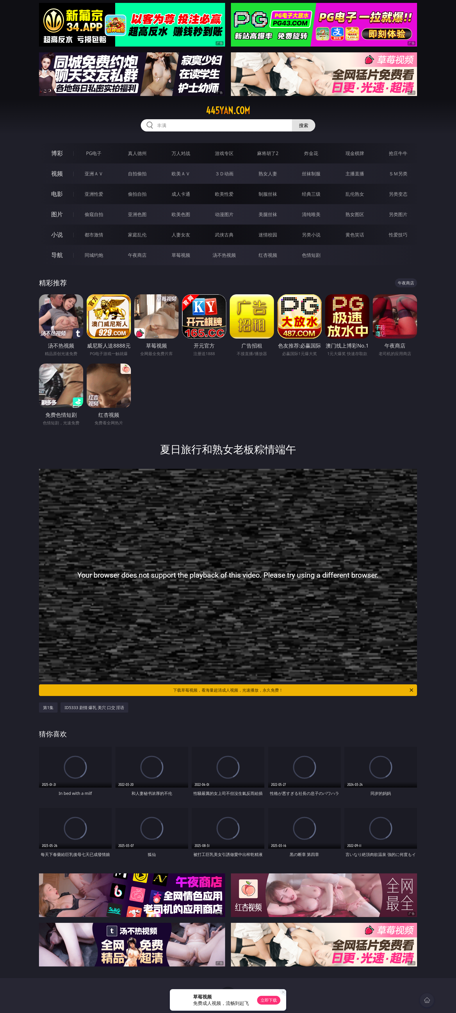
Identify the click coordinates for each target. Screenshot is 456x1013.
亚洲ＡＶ (94, 173)
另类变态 (398, 194)
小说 (57, 234)
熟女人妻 (268, 173)
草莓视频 (181, 255)
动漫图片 (224, 214)
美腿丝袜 (268, 214)
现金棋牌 (354, 153)
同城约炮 (94, 255)
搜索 (303, 125)
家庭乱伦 (137, 235)
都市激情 (94, 235)
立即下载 (269, 1000)
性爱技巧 (398, 235)
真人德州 (137, 153)
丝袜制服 (311, 173)
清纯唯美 (311, 214)
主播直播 (354, 173)
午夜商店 (137, 255)
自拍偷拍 (137, 173)
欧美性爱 (224, 194)
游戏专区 (224, 153)
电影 (57, 194)
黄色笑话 (354, 235)
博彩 (57, 153)
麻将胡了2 (267, 153)
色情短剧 (311, 255)
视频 (57, 173)
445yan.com (228, 110)
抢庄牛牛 (398, 153)
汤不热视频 (224, 255)
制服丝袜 (268, 194)
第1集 (48, 707)
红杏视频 (268, 255)
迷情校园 (268, 235)
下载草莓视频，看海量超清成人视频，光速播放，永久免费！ (293, 690)
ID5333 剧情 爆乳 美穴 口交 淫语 (94, 707)
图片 (57, 214)
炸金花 (311, 153)
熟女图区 (354, 214)
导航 (57, 255)
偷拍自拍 (137, 194)
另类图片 (398, 214)
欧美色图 (181, 214)
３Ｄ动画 (224, 173)
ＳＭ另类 (398, 173)
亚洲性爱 (94, 194)
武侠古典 (224, 235)
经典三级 (311, 194)
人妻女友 (181, 235)
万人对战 (181, 153)
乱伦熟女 (354, 194)
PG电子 (93, 153)
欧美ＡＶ (181, 173)
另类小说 (311, 235)
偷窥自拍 (94, 214)
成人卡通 (181, 194)
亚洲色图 (137, 214)
